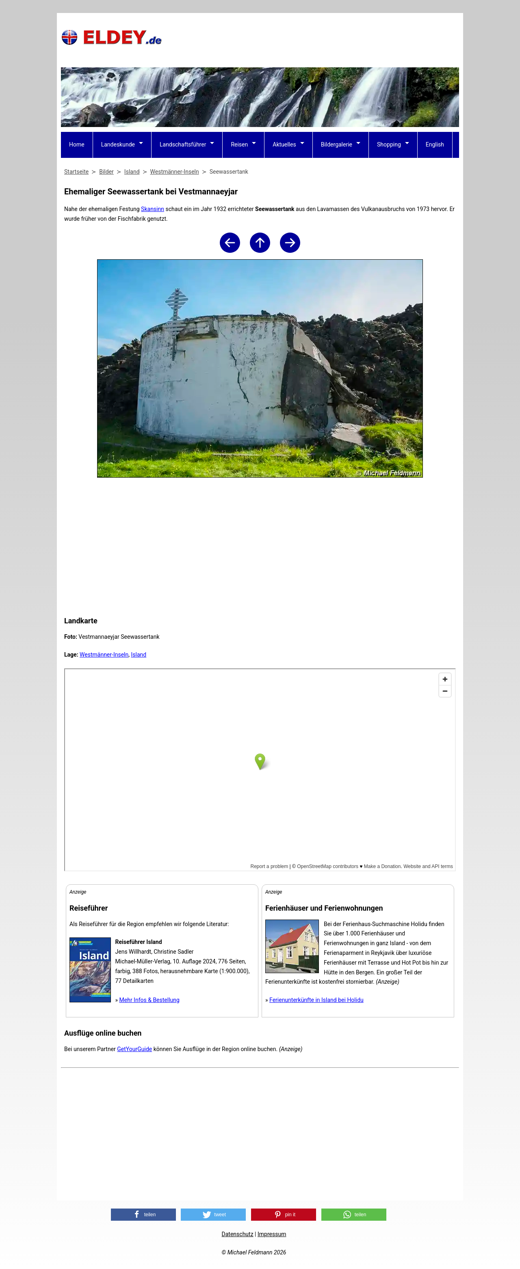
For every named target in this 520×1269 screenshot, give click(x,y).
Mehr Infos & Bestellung (149, 1000)
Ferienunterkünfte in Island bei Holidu (316, 1000)
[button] (143, 1215)
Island (138, 654)
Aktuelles (284, 144)
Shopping (389, 144)
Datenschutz (238, 1234)
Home (76, 144)
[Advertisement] (311, 37)
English (435, 144)
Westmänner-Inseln (104, 654)
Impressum (272, 1234)
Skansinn (152, 209)
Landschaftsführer (183, 144)
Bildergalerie (336, 144)
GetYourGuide (134, 1049)
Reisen (239, 144)
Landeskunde (118, 144)
